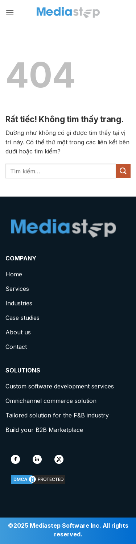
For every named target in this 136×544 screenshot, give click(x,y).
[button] (9, 12)
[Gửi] (123, 171)
